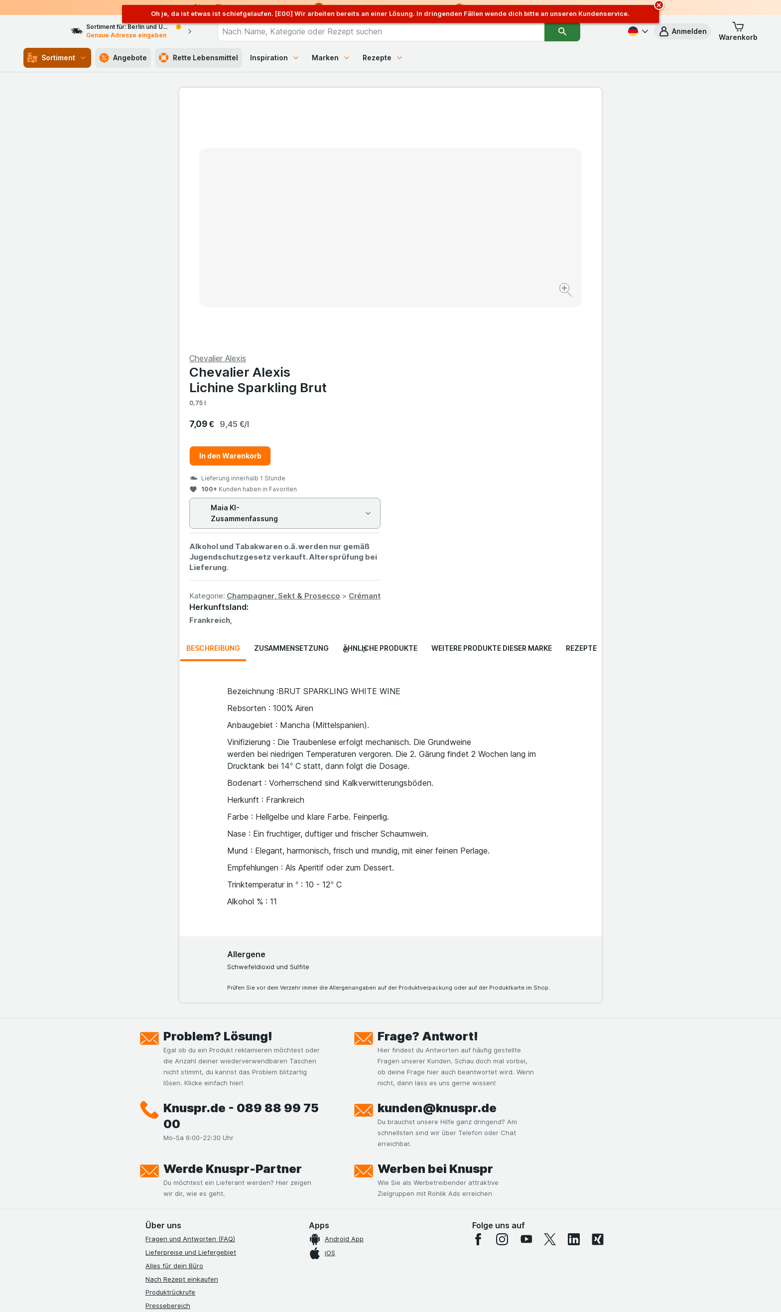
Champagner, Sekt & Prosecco (494, 356)
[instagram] (502, 1000)
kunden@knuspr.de (437, 868)
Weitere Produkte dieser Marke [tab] (491, 408)
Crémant (575, 356)
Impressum (162, 1133)
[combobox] (399, 31)
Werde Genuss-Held (176, 1146)
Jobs (152, 1092)
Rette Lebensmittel (198, 58)
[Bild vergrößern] (355, 259)
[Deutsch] (637, 31)
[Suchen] (580, 31)
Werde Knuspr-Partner (232, 929)
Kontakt (157, 1079)
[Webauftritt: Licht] (385, 1292)
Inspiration (275, 57)
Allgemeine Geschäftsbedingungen (200, 1119)
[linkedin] (574, 1000)
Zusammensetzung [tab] (291, 408)
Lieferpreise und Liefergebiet (190, 1013)
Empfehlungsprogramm (181, 1172)
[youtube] (526, 1000)
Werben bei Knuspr (435, 929)
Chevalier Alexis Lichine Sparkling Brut (469, 140)
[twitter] (550, 1000)
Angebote (123, 58)
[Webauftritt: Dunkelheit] (435, 1292)
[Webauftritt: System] (340, 1292)
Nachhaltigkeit (167, 1159)
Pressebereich (167, 1066)
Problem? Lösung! (217, 796)
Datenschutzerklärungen (183, 1106)
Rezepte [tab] (581, 408)
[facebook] (478, 1000)
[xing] (598, 1000)
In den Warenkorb (441, 216)
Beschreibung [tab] (213, 408)
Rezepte (383, 57)
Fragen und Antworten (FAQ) (190, 999)
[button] (682, 31)
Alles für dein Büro (174, 1026)
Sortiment (57, 58)
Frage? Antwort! (428, 796)
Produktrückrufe (170, 1052)
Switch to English (409, 1251)
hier (312, 1226)
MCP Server (163, 1186)
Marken (331, 57)
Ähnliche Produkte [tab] (380, 408)
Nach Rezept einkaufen (181, 1039)
